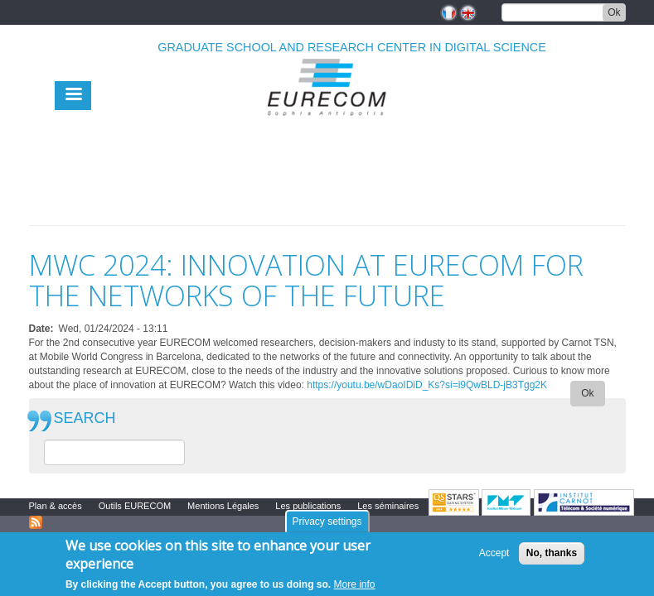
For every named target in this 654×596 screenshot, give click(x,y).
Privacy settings (326, 521)
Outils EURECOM (135, 506)
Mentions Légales (223, 506)
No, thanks (551, 553)
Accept (494, 553)
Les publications (308, 506)
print (614, 215)
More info (354, 584)
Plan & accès (55, 506)
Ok (614, 12)
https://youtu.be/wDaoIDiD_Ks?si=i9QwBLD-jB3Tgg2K (427, 385)
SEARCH (85, 418)
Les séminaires (388, 506)
